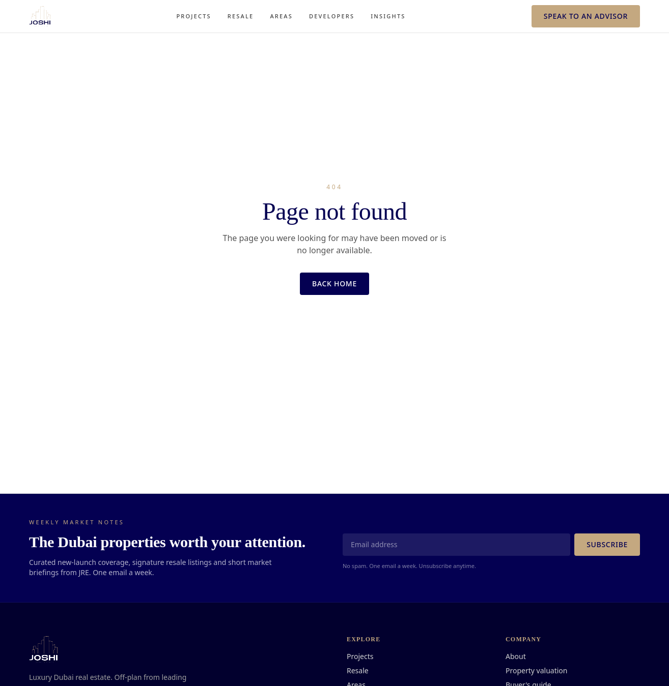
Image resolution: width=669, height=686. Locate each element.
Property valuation (536, 670)
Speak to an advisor (586, 16)
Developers (331, 16)
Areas (281, 16)
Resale (241, 16)
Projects (193, 16)
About (516, 656)
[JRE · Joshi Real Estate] (39, 16)
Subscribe (607, 544)
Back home (334, 283)
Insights (388, 16)
